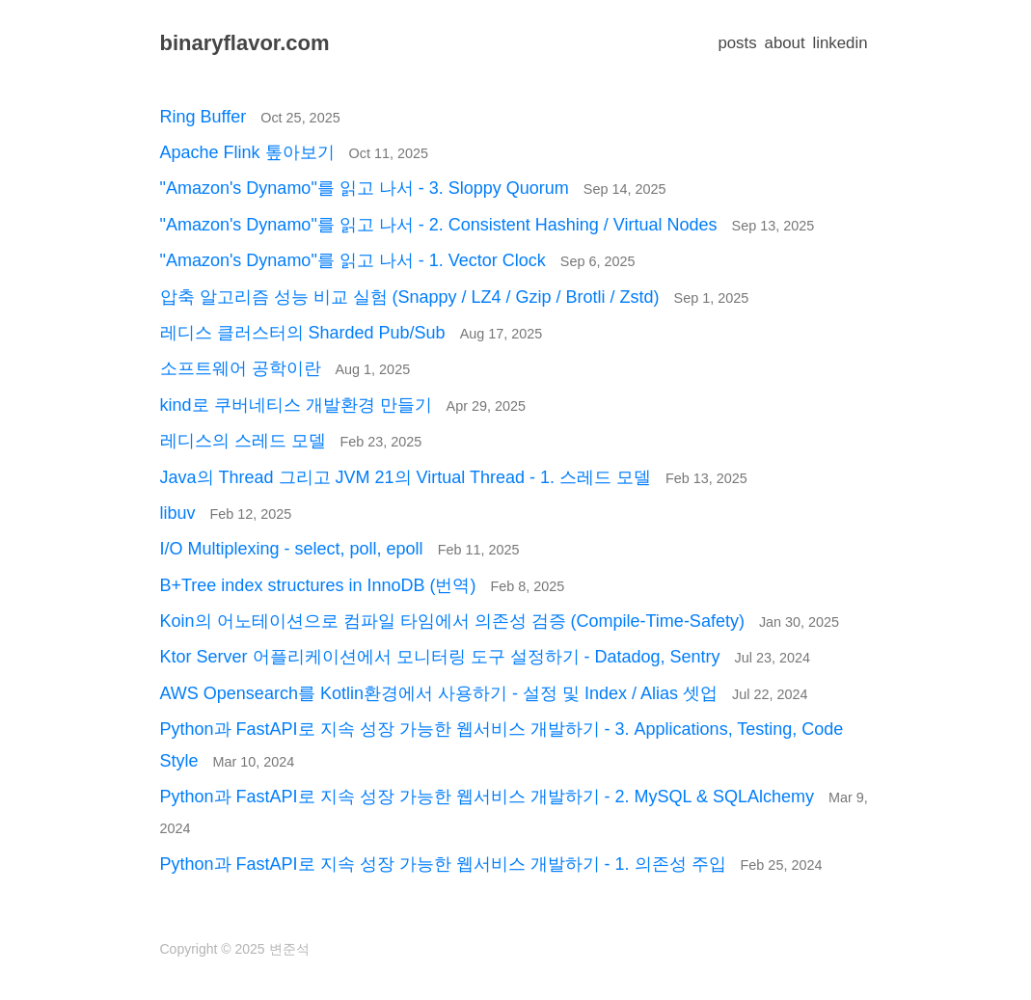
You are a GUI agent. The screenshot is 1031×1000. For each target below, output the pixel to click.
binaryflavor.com (245, 43)
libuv (226, 513)
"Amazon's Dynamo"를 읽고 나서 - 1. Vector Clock (398, 260)
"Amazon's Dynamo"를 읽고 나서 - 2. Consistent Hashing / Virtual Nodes (487, 224)
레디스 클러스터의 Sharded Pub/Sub (351, 332)
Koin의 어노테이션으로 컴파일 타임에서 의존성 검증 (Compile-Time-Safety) (500, 621)
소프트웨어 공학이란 (285, 368)
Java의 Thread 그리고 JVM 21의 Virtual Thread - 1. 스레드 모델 (453, 477)
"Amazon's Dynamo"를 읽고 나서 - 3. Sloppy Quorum (413, 188)
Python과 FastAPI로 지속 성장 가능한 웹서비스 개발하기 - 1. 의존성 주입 (491, 864)
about (785, 43)
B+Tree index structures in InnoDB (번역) (362, 585)
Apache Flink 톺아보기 (294, 152)
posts (737, 43)
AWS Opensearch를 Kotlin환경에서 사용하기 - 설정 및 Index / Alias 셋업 (484, 693)
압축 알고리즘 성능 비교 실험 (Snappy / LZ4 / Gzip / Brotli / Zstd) (454, 297)
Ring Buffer (250, 116)
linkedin (840, 43)
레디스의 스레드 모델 (291, 440)
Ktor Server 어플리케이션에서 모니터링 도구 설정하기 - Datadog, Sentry (485, 656)
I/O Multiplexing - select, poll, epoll (340, 548)
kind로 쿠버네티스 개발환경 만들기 (343, 405)
